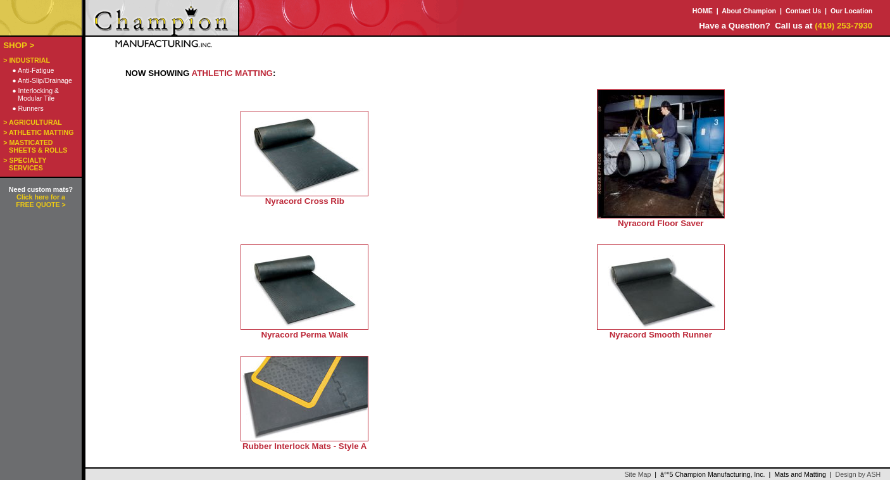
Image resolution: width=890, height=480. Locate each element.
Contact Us (803, 11)
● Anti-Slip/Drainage (42, 80)
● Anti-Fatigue (33, 70)
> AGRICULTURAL (32, 122)
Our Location (851, 11)
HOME (703, 11)
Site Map (637, 474)
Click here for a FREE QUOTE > (40, 200)
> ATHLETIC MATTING (38, 132)
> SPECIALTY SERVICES (24, 164)
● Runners (28, 108)
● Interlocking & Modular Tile (35, 94)
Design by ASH (858, 474)
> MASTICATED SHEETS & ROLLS (35, 146)
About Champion (749, 11)
